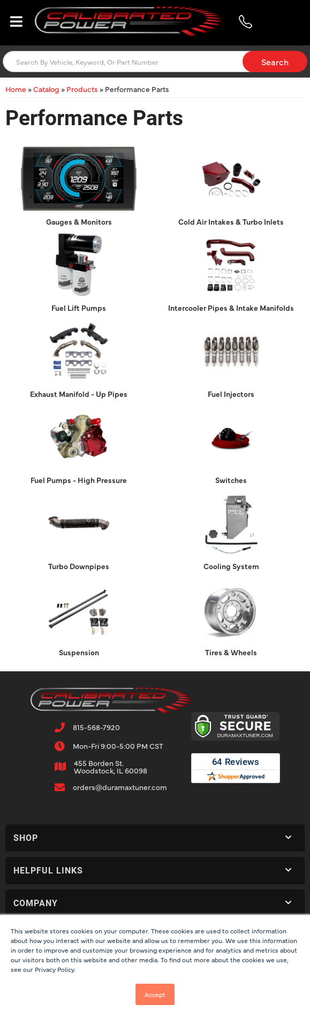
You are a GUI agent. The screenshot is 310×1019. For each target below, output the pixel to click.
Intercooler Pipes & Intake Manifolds (231, 307)
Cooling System (231, 566)
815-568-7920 (96, 727)
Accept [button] (155, 994)
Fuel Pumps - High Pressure (79, 479)
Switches (231, 479)
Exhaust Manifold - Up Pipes (78, 393)
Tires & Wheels (231, 652)
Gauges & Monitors (79, 221)
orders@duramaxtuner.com (120, 787)
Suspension (79, 652)
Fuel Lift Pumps (78, 307)
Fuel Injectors (231, 393)
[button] (155, 61)
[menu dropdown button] (16, 21)
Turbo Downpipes (78, 566)
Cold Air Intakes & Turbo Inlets (231, 221)
